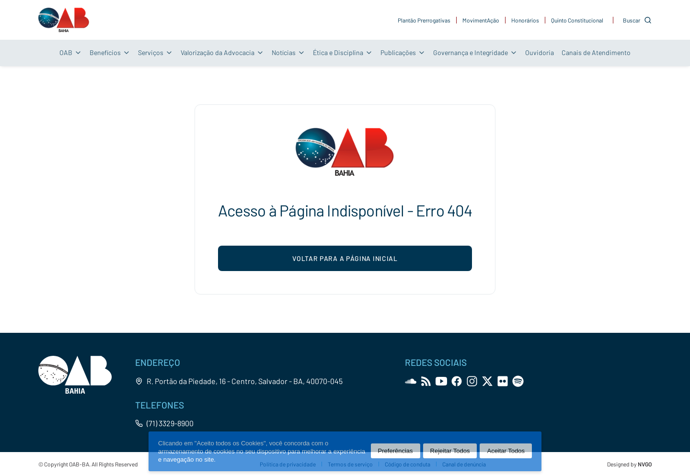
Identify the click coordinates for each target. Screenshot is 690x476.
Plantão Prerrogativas (424, 20)
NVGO (645, 464)
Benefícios (110, 52)
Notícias (288, 52)
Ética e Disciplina (343, 52)
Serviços (155, 52)
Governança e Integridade (475, 52)
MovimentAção (480, 20)
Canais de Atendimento (596, 52)
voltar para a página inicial (345, 258)
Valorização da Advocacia (222, 52)
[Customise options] (637, 20)
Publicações (403, 52)
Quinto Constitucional (577, 20)
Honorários (525, 20)
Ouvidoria (539, 52)
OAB (70, 52)
